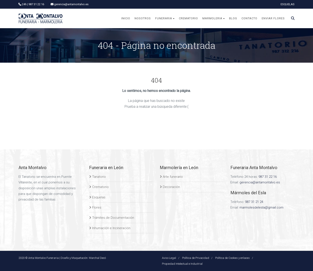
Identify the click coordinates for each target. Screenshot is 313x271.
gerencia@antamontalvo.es (260, 182)
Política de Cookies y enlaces (232, 258)
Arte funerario (173, 177)
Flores (96, 207)
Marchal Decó (97, 258)
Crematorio (100, 187)
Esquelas (98, 197)
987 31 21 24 (254, 202)
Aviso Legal (169, 258)
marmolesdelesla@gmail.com (261, 207)
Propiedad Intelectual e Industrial (182, 263)
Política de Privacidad (195, 258)
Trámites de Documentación (113, 218)
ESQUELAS (288, 4)
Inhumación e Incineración (111, 228)
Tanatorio (99, 177)
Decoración (171, 187)
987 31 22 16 (267, 177)
